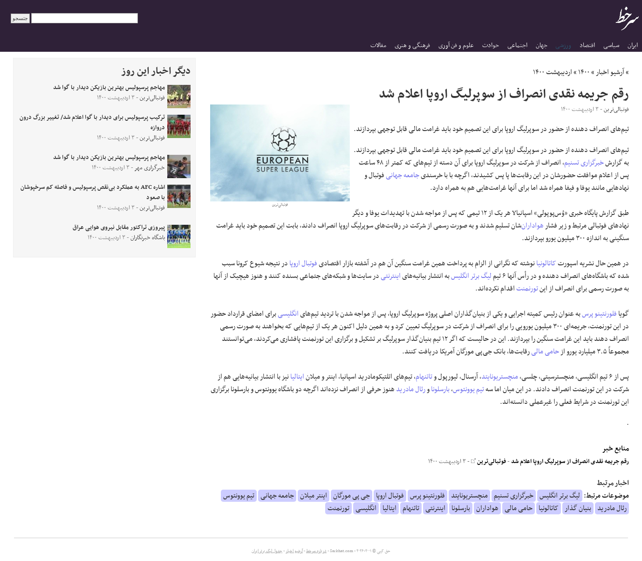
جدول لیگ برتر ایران (267, 551)
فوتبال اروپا (303, 263)
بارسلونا (440, 389)
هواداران (532, 226)
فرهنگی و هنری (412, 45)
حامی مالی (545, 352)
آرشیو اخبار (610, 72)
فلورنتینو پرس (599, 314)
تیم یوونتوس (468, 389)
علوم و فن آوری (456, 45)
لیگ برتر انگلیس (471, 276)
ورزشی (563, 45)
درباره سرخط (316, 551)
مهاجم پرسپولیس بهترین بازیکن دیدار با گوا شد (109, 88)
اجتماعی (517, 45)
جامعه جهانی (402, 175)
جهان (541, 45)
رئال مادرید (410, 389)
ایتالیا (297, 377)
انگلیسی (288, 314)
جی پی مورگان (351, 496)
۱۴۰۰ (584, 72)
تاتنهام (424, 377)
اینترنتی (391, 276)
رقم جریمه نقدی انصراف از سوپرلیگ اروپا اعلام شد (570, 462)
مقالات (378, 45)
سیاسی (611, 45)
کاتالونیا (546, 263)
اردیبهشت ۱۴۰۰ (552, 72)
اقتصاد (587, 45)
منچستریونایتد (499, 377)
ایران (633, 45)
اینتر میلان (313, 496)
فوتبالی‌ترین (488, 462)
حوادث (490, 45)
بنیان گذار (578, 508)
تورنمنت (527, 289)
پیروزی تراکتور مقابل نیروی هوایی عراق (119, 227)
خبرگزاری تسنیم (584, 163)
